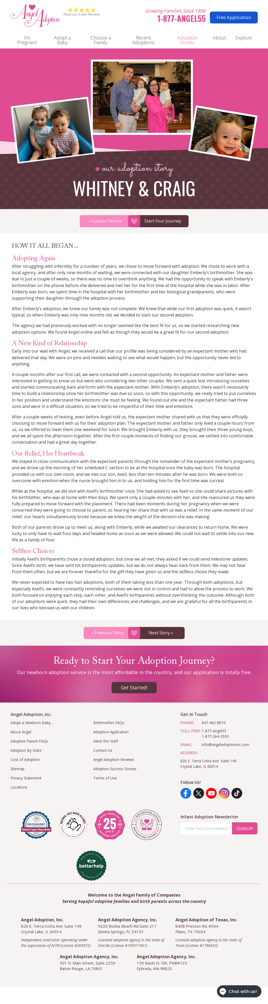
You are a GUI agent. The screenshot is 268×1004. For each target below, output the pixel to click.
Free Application (234, 17)
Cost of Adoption (25, 759)
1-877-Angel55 (182, 18)
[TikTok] (236, 793)
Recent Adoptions (143, 40)
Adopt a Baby (62, 40)
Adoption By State (26, 750)
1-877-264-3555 (215, 736)
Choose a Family (100, 40)
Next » (161, 633)
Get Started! (134, 687)
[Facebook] (185, 793)
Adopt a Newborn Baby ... (32, 722)
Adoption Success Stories (114, 768)
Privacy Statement (26, 777)
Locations (19, 787)
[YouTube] (211, 793)
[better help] (91, 865)
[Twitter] (198, 793)
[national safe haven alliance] (73, 825)
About (219, 37)
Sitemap (17, 768)
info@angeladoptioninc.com (225, 744)
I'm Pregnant (27, 40)
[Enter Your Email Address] (206, 828)
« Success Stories (105, 221)
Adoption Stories (187, 40)
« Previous (107, 633)
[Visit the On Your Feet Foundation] (36, 825)
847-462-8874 (213, 722)
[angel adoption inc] (110, 825)
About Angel (21, 731)
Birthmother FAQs (108, 722)
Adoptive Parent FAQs (29, 741)
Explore (243, 37)
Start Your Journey (162, 221)
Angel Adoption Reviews (113, 759)
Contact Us (102, 750)
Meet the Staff (105, 741)
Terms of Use (105, 777)
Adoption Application (111, 731)
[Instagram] (224, 793)
